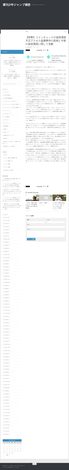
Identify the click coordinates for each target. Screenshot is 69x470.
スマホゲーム (7, 113)
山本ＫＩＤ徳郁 (43, 203)
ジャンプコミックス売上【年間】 (11, 104)
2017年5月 (6, 329)
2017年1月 (6, 341)
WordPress (10, 467)
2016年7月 (6, 359)
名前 (28, 219)
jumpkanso (29, 47)
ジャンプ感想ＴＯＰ (8, 161)
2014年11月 (6, 409)
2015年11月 (6, 384)
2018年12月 (6, 276)
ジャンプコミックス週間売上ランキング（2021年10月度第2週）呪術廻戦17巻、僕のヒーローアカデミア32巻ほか (12, 185)
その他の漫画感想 (8, 98)
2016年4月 (6, 369)
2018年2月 (6, 301)
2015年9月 (6, 390)
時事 (27, 31)
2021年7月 (6, 226)
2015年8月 (6, 394)
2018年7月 (6, 291)
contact (5, 154)
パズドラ (6, 119)
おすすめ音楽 (7, 95)
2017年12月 (6, 307)
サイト (28, 224)
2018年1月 (6, 304)
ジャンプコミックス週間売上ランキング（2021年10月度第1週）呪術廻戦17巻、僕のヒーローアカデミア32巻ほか (12, 199)
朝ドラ (5, 132)
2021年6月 (6, 229)
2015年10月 (6, 387)
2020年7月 (6, 242)
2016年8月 (6, 356)
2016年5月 (6, 366)
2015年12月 (6, 381)
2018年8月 (6, 288)
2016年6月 (6, 363)
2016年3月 (6, 372)
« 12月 (6, 455)
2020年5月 (6, 248)
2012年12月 (6, 425)
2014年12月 (6, 406)
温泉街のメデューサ (8, 135)
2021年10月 (6, 220)
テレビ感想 (6, 116)
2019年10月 (6, 257)
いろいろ (6, 92)
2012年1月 (6, 428)
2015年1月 (6, 403)
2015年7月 (6, 397)
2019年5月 (6, 270)
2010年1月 (6, 434)
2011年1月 (6, 431)
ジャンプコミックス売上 (9, 101)
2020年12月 (6, 239)
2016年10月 (6, 350)
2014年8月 (6, 418)
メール (48, 219)
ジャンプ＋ (6, 110)
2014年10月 (6, 412)
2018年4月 (6, 294)
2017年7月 (6, 322)
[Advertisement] (34, 19)
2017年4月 (6, 332)
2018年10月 (6, 282)
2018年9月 (6, 285)
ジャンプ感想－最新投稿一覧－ (11, 157)
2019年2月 (6, 273)
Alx (18, 467)
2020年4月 (6, 251)
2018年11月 (6, 279)
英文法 (5, 138)
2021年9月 (6, 223)
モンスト (6, 123)
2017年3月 (6, 335)
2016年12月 (6, 344)
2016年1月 (6, 378)
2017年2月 (6, 338)
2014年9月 (6, 415)
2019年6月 (6, 267)
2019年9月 (6, 260)
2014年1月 (6, 421)
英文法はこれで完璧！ (9, 170)
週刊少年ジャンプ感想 (17, 4)
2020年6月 (6, 245)
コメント (29, 229)
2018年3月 (6, 298)
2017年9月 (6, 316)
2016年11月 (6, 347)
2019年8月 (6, 263)
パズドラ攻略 (7, 164)
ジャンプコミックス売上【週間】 (11, 107)
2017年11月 (6, 310)
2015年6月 (6, 400)
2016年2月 (6, 375)
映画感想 (6, 126)
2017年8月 (6, 319)
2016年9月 (6, 353)
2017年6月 (6, 325)
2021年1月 (6, 236)
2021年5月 (6, 232)
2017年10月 (6, 313)
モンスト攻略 (7, 167)
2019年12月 (6, 254)
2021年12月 (6, 217)
